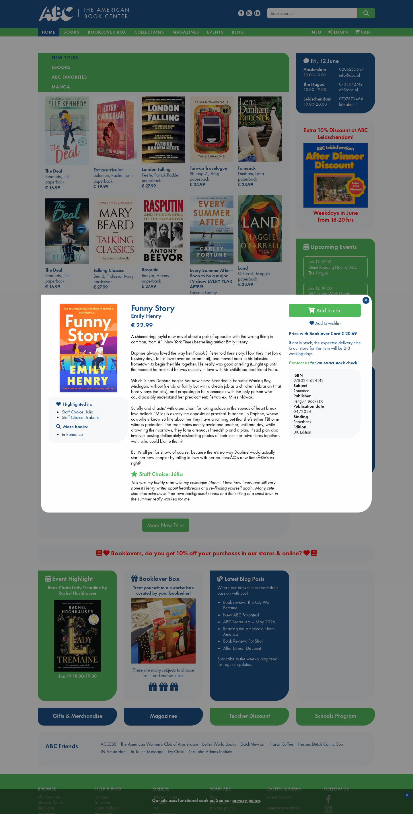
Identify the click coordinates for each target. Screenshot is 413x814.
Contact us (299, 363)
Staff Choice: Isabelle (81, 417)
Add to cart (325, 310)
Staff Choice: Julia (77, 412)
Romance (74, 434)
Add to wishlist (324, 323)
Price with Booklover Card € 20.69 (323, 333)
